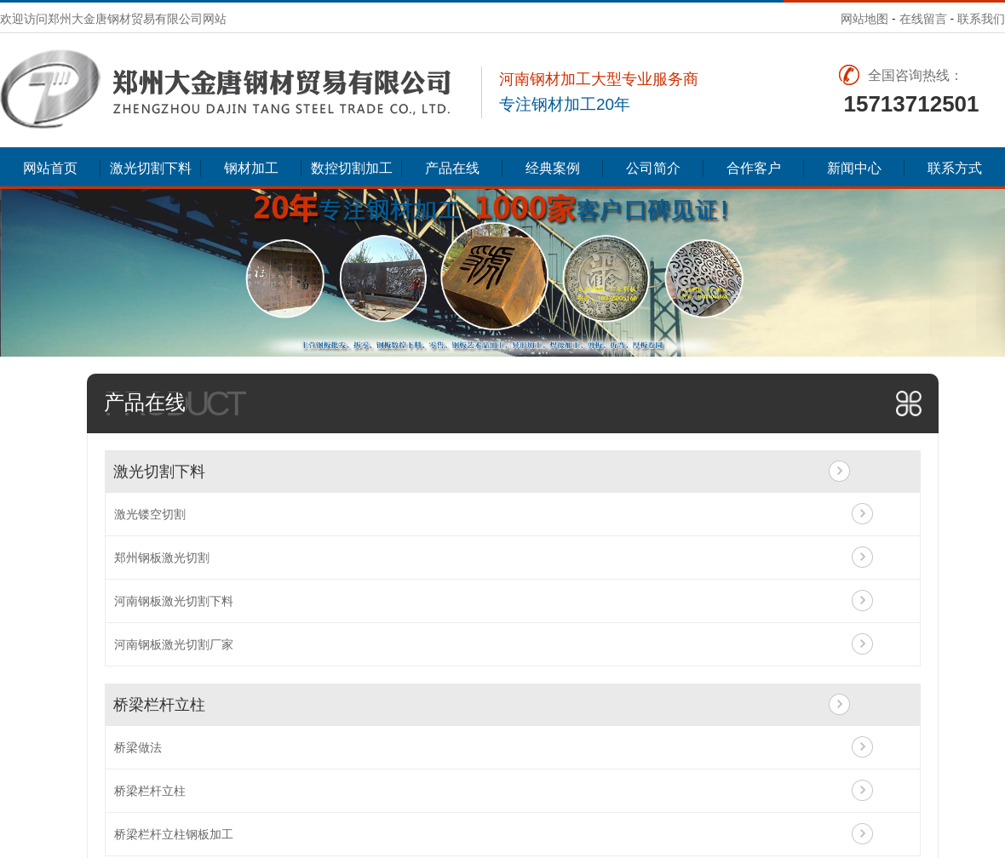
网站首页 (50, 168)
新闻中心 (854, 168)
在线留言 (923, 19)
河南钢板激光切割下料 (173, 601)
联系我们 (981, 19)
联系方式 (954, 168)
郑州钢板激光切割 (162, 557)
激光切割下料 (151, 168)
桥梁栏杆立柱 (159, 704)
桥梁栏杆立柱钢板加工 (173, 834)
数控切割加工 (352, 168)
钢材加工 (251, 168)
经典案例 (552, 168)
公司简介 (653, 168)
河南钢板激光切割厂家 (173, 644)
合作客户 (753, 168)
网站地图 (864, 19)
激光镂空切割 (150, 514)
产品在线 (452, 168)
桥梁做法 (138, 747)
